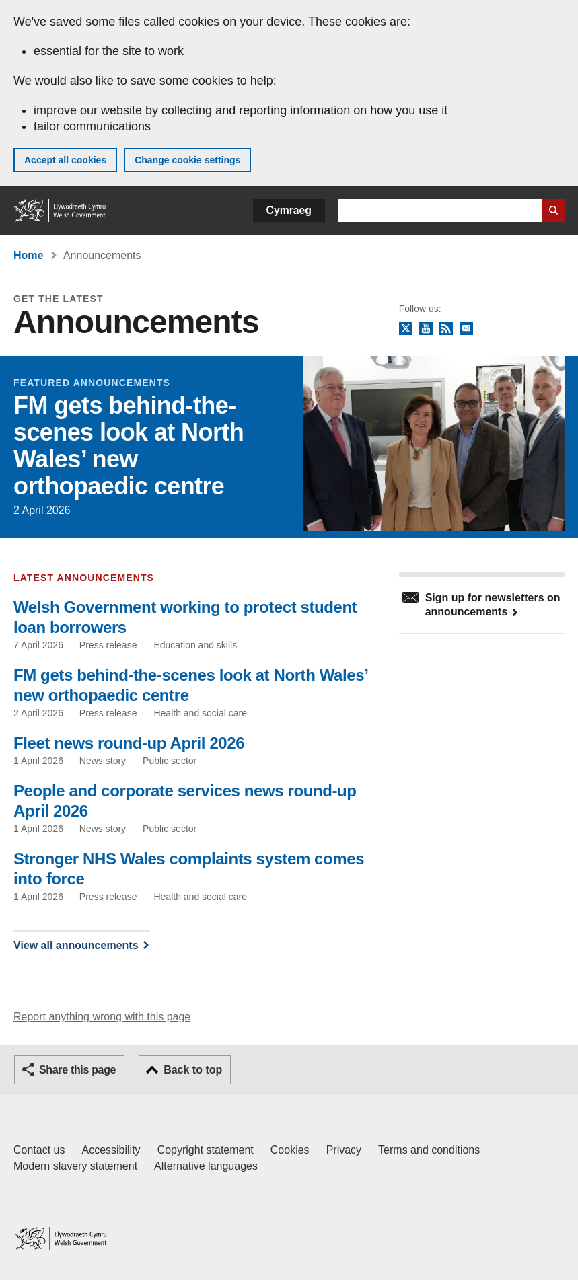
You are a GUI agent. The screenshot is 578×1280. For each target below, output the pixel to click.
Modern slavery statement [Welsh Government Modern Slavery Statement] (75, 1166)
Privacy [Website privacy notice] (343, 1150)
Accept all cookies (65, 160)
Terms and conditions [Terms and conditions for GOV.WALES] (429, 1150)
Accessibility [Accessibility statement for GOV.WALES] (110, 1150)
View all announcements (76, 945)
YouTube (426, 329)
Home (28, 255)
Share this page (77, 1070)
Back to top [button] (193, 1070)
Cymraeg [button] (289, 210)
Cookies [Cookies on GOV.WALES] (290, 1150)
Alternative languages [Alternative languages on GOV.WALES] (206, 1166)
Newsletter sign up (466, 329)
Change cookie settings (187, 160)
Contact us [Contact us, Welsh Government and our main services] (39, 1150)
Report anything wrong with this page (101, 1016)
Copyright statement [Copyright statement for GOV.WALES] (205, 1150)
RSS (446, 329)
